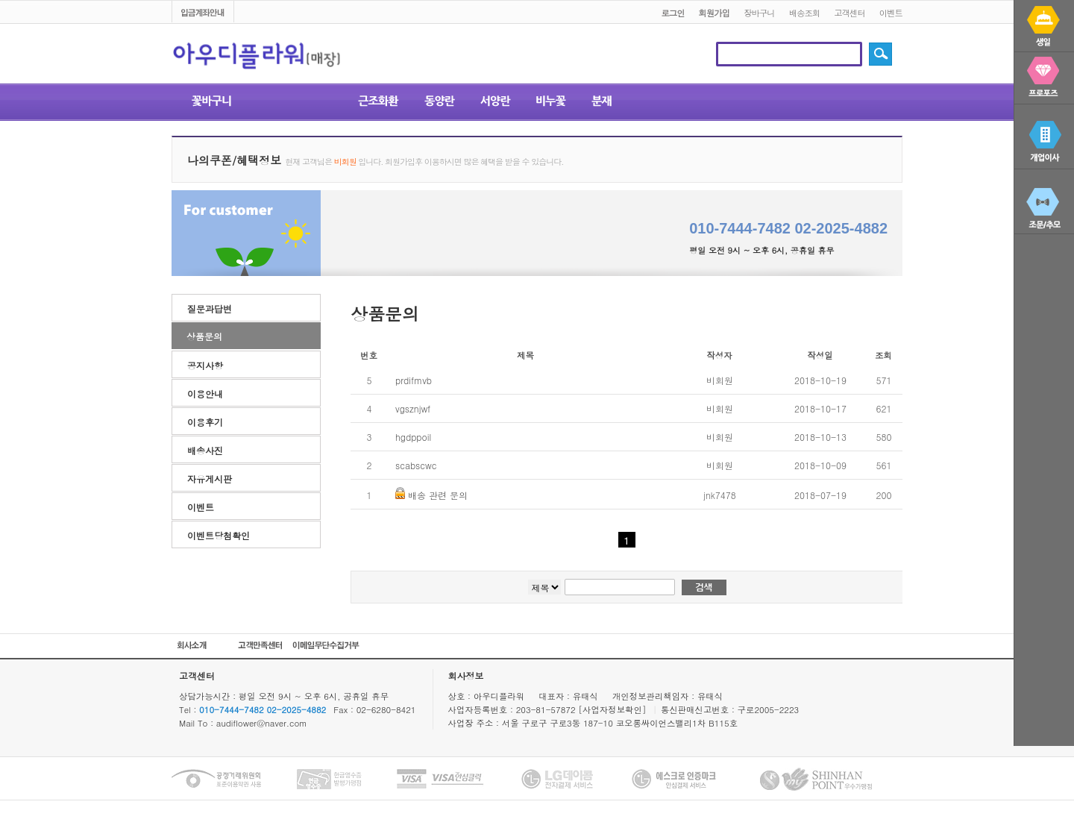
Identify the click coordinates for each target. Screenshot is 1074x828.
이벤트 (890, 13)
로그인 (672, 13)
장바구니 (759, 13)
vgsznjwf (412, 408)
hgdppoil (413, 436)
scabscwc (415, 465)
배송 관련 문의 (438, 495)
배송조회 (804, 13)
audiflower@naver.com (261, 723)
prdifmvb (413, 380)
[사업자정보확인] (613, 709)
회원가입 (714, 13)
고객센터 (849, 13)
